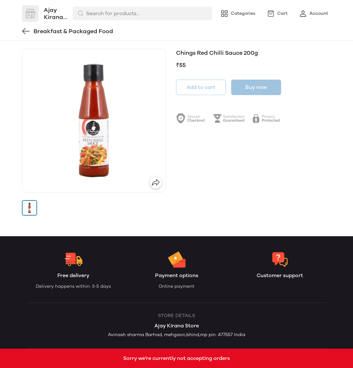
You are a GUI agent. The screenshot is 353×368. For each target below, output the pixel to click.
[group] (93, 120)
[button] (29, 208)
